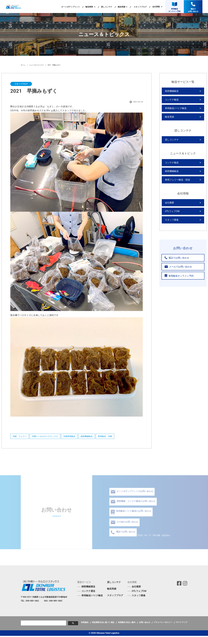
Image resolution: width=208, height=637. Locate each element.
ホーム (23, 65)
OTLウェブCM (171, 222)
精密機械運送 (88, 587)
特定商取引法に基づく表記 (103, 623)
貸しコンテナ (106, 7)
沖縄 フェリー (20, 437)
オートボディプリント (70, 7)
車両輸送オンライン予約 (177, 288)
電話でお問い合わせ (175, 270)
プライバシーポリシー (163, 623)
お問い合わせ (145, 623)
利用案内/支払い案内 (127, 623)
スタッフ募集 (171, 232)
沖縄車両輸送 (74, 437)
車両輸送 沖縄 (114, 437)
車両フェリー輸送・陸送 (176, 188)
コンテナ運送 (88, 592)
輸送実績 (169, 121)
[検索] (43, 624)
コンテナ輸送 (171, 101)
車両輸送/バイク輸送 (174, 111)
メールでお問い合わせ (176, 279)
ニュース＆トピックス (36, 65)
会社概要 (169, 212)
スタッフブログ (140, 7)
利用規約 (85, 623)
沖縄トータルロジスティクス (48, 437)
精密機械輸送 (94, 437)
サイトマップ (181, 623)
